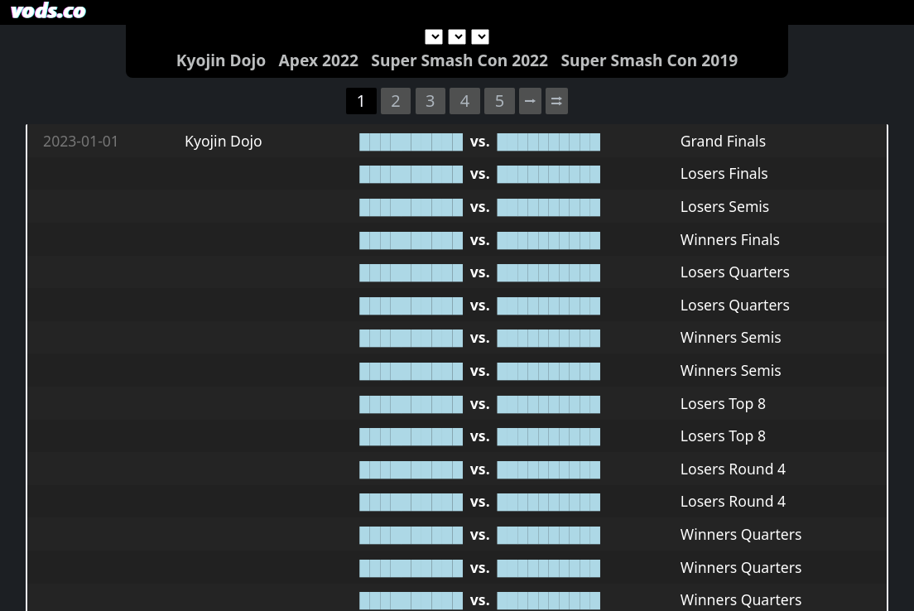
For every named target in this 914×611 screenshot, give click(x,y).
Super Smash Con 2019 (649, 60)
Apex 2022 (318, 60)
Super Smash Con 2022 (459, 60)
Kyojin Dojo (221, 60)
